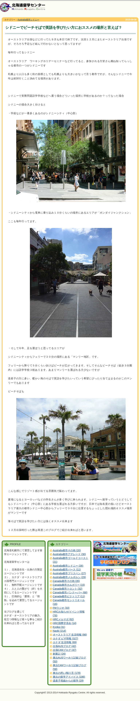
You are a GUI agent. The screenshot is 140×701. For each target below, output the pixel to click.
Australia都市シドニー (28, 19)
